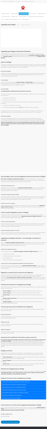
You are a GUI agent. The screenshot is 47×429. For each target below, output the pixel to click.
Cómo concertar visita (6, 16)
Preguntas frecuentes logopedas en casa (12, 19)
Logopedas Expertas (41, 13)
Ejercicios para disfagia (5, 416)
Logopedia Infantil (14, 13)
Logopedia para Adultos (23, 13)
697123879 (18, 1)
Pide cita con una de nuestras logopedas (10, 422)
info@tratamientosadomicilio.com (28, 1)
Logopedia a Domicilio (5, 13)
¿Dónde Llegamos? (25, 19)
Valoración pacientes (23, 16)
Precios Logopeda (33, 13)
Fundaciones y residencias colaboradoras (36, 16)
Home (18, 24)
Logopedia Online (14, 16)
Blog (2, 19)
